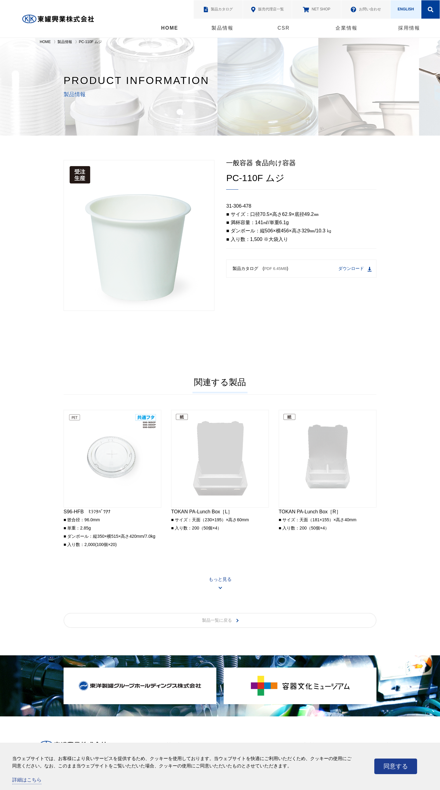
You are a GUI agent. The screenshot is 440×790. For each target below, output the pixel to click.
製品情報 (222, 28)
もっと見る (220, 579)
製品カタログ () (302, 269)
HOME (169, 28)
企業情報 (347, 28)
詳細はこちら (27, 779)
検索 (430, 9)
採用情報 (409, 28)
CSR (283, 28)
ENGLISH (406, 9)
